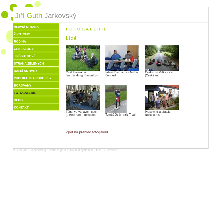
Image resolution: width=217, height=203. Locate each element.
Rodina (20, 41)
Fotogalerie (25, 92)
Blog (18, 100)
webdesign (56, 150)
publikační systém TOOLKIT (85, 150)
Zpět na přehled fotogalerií (87, 132)
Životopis (22, 34)
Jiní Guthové (25, 56)
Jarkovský (46, 15)
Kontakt (21, 107)
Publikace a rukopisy (32, 78)
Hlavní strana (26, 26)
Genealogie (24, 48)
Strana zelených (29, 63)
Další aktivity (26, 70)
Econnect (111, 150)
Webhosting (38, 150)
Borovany (22, 85)
